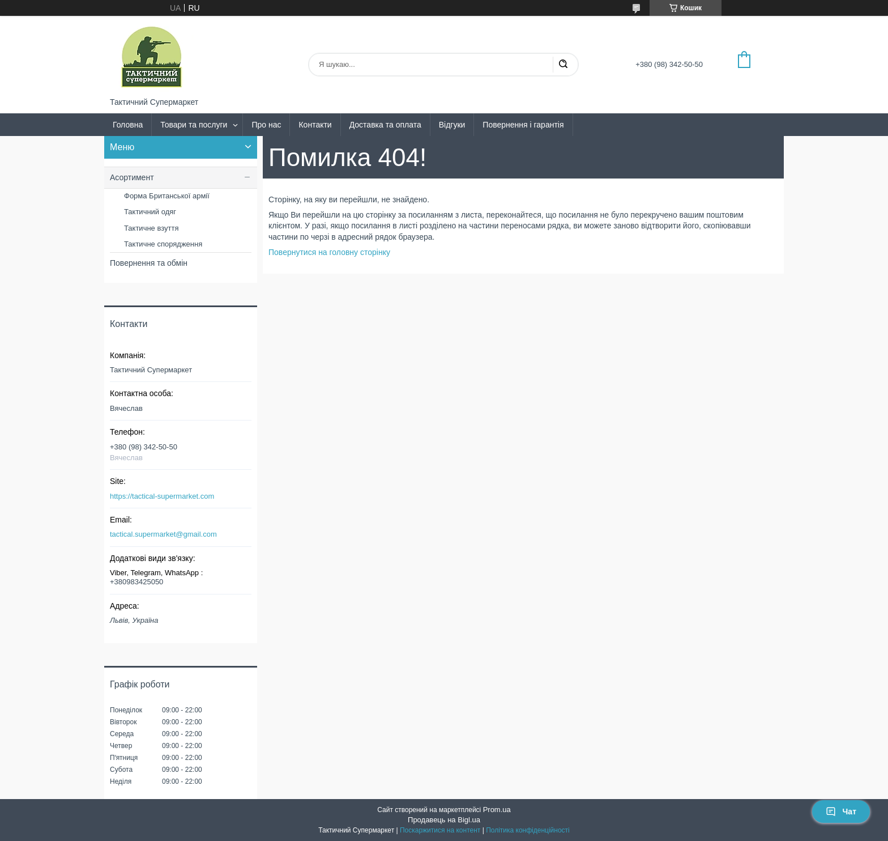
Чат (841, 811)
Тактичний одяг (150, 211)
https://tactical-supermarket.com (162, 496)
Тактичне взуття (151, 228)
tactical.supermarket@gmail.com (163, 534)
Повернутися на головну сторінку (329, 252)
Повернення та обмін (148, 262)
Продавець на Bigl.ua (444, 819)
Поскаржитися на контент (440, 830)
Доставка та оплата (385, 124)
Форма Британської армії (167, 196)
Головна (128, 124)
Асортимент (132, 177)
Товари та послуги (193, 124)
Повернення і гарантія (523, 124)
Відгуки (452, 124)
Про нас (266, 124)
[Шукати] (563, 65)
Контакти (314, 124)
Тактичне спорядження (163, 244)
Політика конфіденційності (528, 830)
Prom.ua (497, 809)
